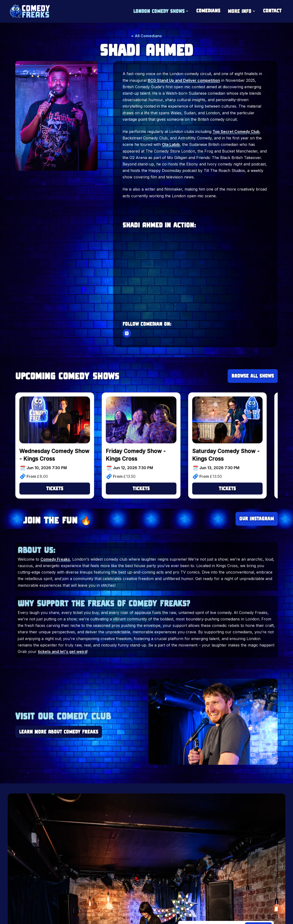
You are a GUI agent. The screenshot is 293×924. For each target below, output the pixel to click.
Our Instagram (256, 518)
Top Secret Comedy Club (236, 132)
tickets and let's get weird (62, 658)
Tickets (54, 488)
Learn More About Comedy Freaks (58, 732)
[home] (29, 11)
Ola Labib (171, 145)
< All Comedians (146, 36)
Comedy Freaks (55, 566)
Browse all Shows (252, 376)
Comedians (208, 10)
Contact (272, 10)
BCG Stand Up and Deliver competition (184, 80)
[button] (161, 11)
